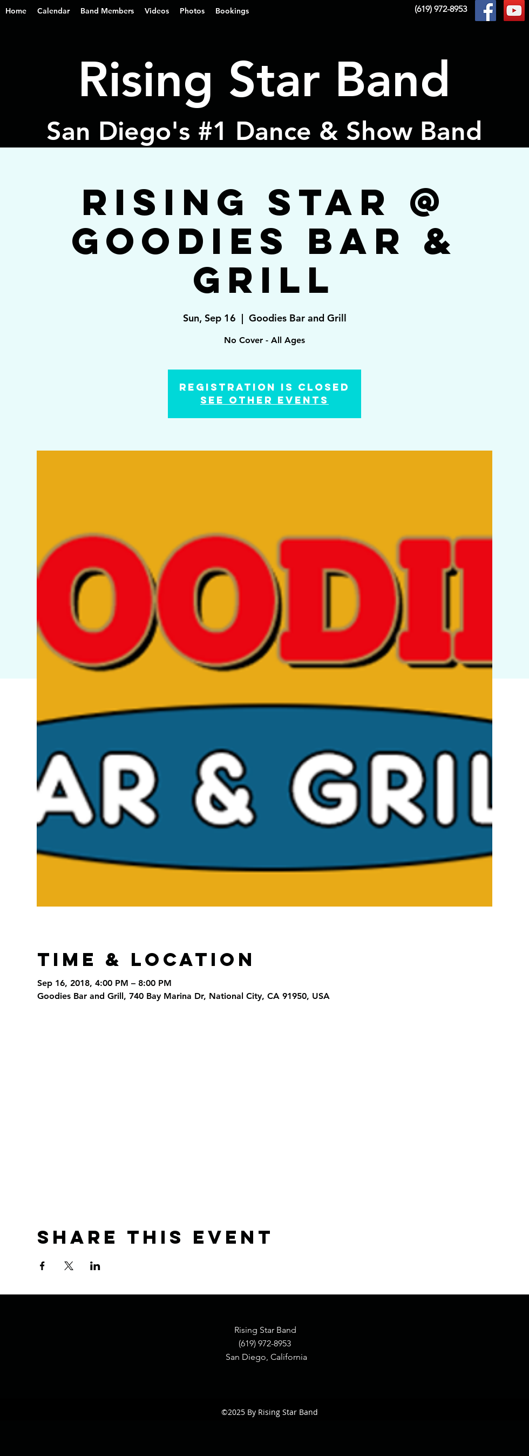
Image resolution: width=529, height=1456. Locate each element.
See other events (264, 400)
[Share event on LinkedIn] (95, 1266)
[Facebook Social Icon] (485, 10)
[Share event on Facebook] (42, 1266)
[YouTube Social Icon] (514, 10)
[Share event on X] (69, 1266)
